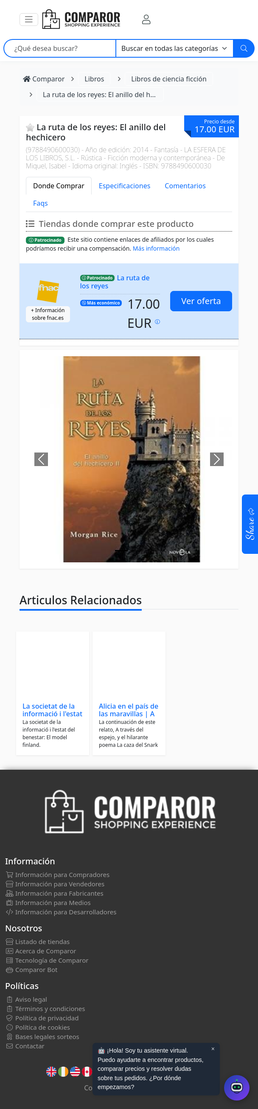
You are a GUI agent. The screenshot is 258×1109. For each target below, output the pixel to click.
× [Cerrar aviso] (213, 1048)
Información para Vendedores (54, 884)
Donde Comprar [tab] (58, 185)
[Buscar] (244, 48)
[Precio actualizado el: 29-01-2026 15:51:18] (157, 321)
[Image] (121, 551)
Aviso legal (26, 999)
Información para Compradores (57, 874)
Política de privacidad (42, 1018)
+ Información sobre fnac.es (47, 314)
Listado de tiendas (37, 941)
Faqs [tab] (40, 203)
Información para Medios (48, 902)
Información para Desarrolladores (60, 912)
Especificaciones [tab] (125, 185)
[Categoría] (174, 48)
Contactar (25, 1046)
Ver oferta (201, 301)
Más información (156, 248)
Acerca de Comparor (40, 951)
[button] (29, 19)
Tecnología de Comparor (47, 960)
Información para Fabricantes (54, 893)
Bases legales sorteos (42, 1036)
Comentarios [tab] (185, 185)
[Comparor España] (80, 19)
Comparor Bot (31, 969)
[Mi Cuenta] (146, 19)
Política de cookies (37, 1027)
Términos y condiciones (45, 1008)
